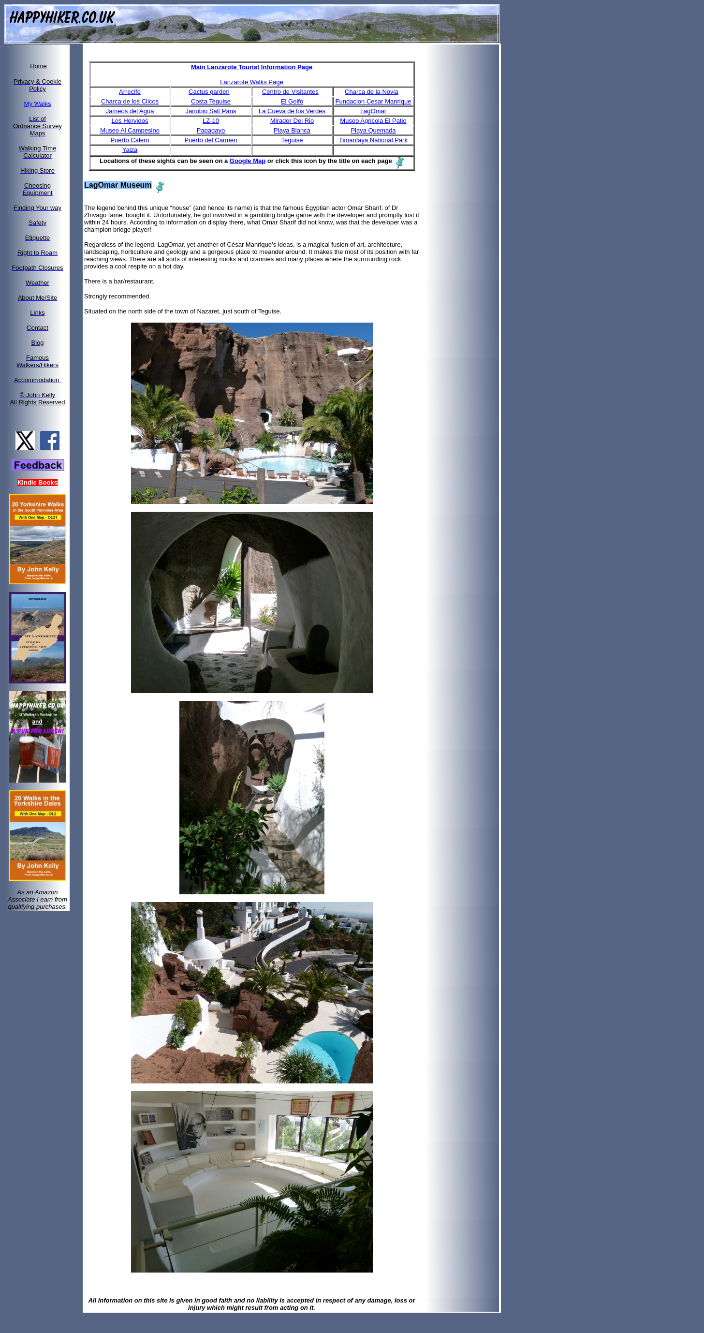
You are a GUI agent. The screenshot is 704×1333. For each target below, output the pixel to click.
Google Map (247, 160)
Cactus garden (209, 91)
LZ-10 (211, 120)
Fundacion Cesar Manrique (373, 101)
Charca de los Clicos (130, 101)
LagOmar (373, 111)
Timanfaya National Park (373, 140)
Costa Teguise (211, 101)
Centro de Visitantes (290, 91)
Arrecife (130, 91)
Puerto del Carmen (210, 140)
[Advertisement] (468, 190)
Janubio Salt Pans (211, 111)
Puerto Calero (129, 140)
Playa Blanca (292, 130)
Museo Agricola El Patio (373, 120)
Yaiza (130, 149)
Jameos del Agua (130, 111)
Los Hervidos (130, 120)
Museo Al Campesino (130, 130)
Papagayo (211, 130)
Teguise (292, 140)
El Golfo (292, 101)
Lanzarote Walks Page (251, 82)
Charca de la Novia (371, 91)
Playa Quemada (373, 130)
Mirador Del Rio (292, 120)
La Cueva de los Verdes (292, 111)
